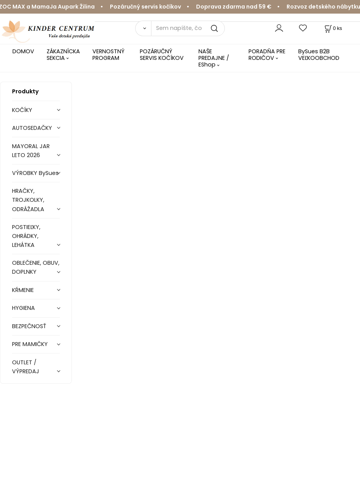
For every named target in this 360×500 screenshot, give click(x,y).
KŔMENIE (23, 290)
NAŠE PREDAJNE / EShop (213, 58)
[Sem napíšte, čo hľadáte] (188, 28)
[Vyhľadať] (143, 28)
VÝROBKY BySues (35, 173)
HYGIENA (23, 308)
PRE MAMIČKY (30, 344)
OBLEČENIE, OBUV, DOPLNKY (35, 267)
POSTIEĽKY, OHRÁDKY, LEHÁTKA (26, 236)
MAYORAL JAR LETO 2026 (31, 150)
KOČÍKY (22, 110)
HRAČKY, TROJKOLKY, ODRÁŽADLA (28, 200)
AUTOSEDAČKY (32, 128)
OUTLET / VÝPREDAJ (25, 366)
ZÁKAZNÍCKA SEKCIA (63, 54)
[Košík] (332, 28)
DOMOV (23, 51)
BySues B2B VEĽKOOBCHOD (318, 54)
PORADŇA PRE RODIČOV (267, 54)
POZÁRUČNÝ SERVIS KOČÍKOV (162, 54)
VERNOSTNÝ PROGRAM (108, 54)
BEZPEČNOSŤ (29, 326)
